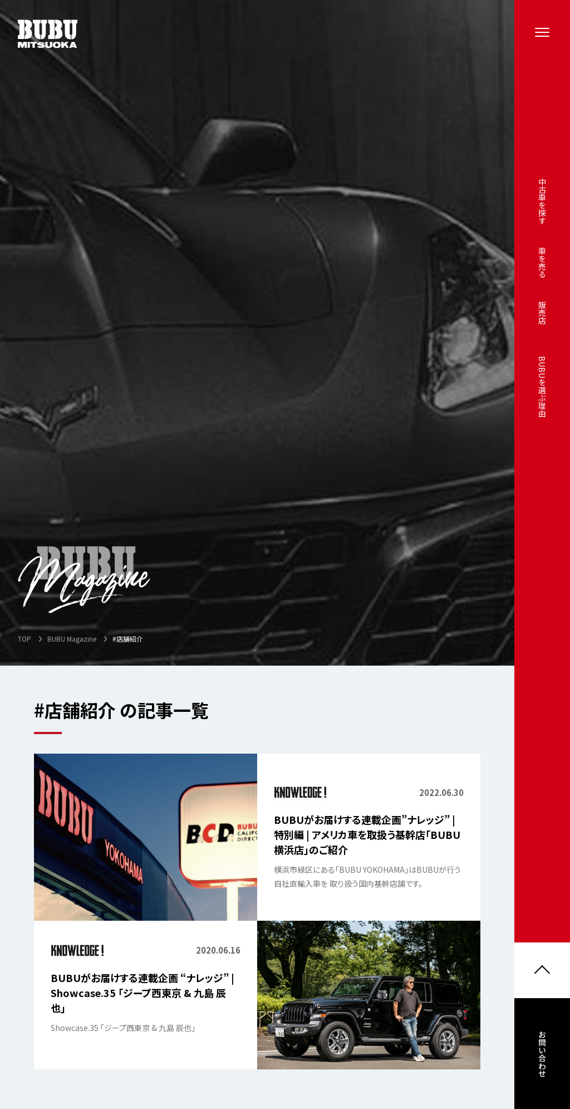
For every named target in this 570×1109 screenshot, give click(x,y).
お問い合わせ (542, 1055)
